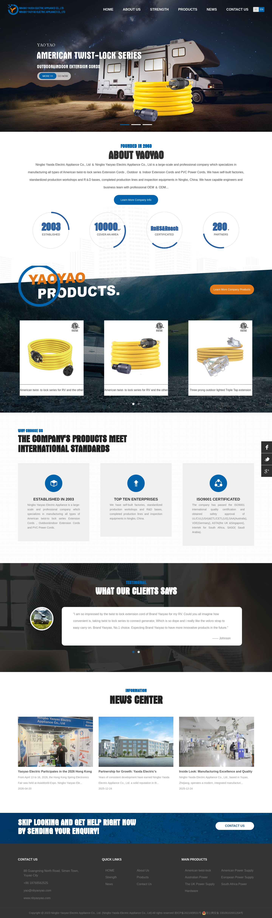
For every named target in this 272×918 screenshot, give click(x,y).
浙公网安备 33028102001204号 (224, 912)
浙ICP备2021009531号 (187, 912)
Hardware (191, 890)
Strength (159, 9)
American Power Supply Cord (237, 871)
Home (108, 9)
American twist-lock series (198, 871)
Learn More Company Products (232, 289)
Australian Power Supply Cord (196, 878)
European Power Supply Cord (237, 878)
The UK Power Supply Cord (200, 885)
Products (187, 9)
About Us (132, 9)
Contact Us (237, 9)
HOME (109, 870)
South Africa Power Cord (234, 885)
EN (261, 9)
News (212, 9)
